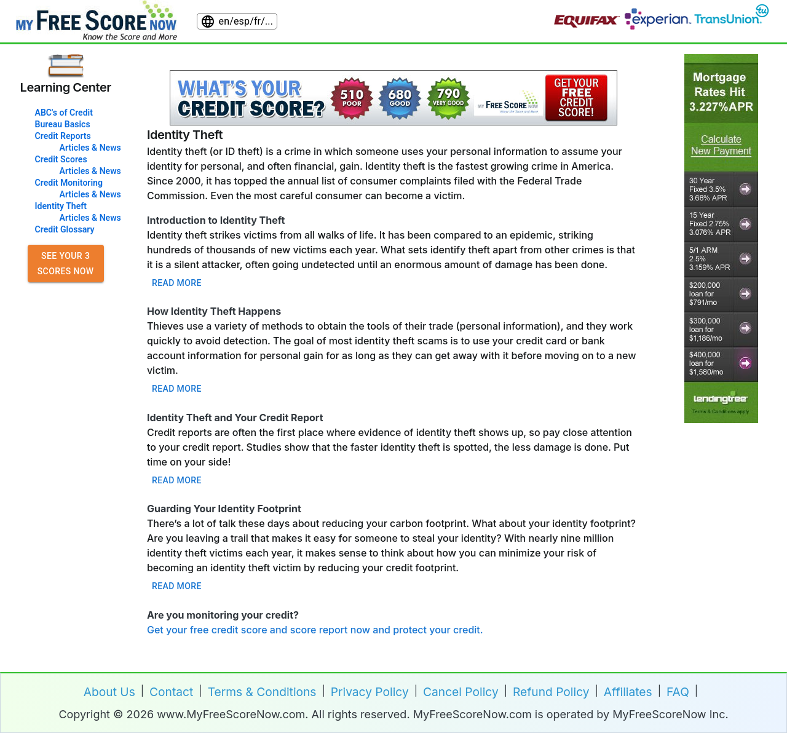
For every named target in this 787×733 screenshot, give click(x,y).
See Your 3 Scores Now (66, 263)
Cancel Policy (461, 691)
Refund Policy (551, 691)
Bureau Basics (62, 124)
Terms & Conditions (262, 691)
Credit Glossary (65, 229)
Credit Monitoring (69, 183)
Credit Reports (63, 136)
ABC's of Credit (64, 112)
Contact (171, 691)
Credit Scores (61, 159)
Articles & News (90, 148)
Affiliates (628, 691)
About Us (109, 691)
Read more (177, 283)
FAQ (677, 691)
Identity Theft (61, 206)
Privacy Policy (370, 691)
